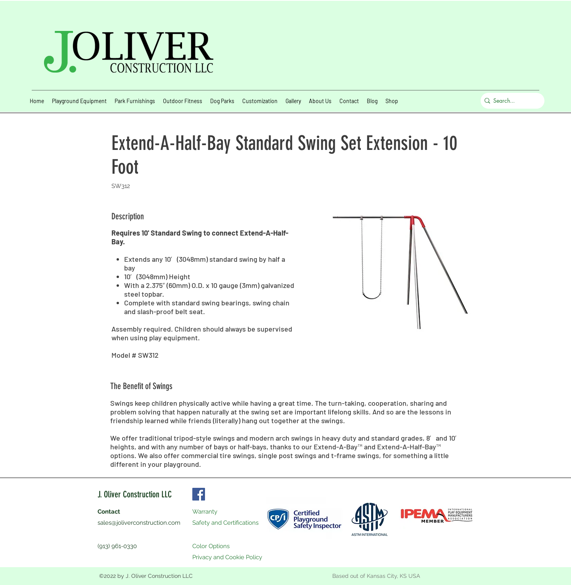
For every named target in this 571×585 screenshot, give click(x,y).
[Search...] (510, 101)
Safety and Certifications (225, 522)
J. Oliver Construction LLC (135, 494)
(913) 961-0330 (117, 546)
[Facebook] (198, 494)
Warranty (204, 511)
